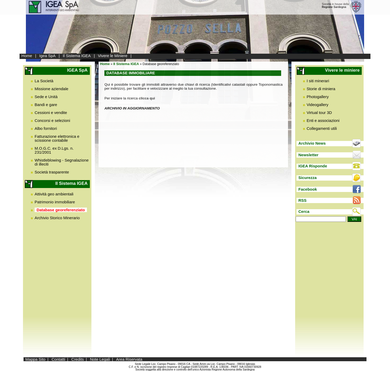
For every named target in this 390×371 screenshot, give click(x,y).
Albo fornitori (46, 128)
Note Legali (100, 359)
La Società (44, 81)
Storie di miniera (321, 88)
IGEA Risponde (312, 166)
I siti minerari (318, 81)
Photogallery (318, 96)
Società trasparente (52, 172)
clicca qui (147, 98)
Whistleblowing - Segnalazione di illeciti (62, 162)
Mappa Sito (35, 359)
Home (26, 55)
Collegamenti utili (322, 128)
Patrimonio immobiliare (55, 202)
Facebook (307, 189)
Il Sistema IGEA (77, 55)
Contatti (58, 359)
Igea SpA (47, 55)
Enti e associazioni (323, 120)
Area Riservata (129, 359)
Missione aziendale (51, 88)
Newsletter (308, 155)
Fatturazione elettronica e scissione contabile (57, 138)
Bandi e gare (46, 104)
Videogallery (317, 104)
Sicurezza (307, 177)
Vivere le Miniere (112, 55)
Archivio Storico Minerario (57, 218)
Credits (77, 359)
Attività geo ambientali (54, 194)
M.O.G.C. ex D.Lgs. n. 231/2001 (54, 150)
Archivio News (312, 143)
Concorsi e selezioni (52, 120)
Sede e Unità (46, 96)
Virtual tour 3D (319, 112)
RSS (302, 200)
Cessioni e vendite (51, 112)
